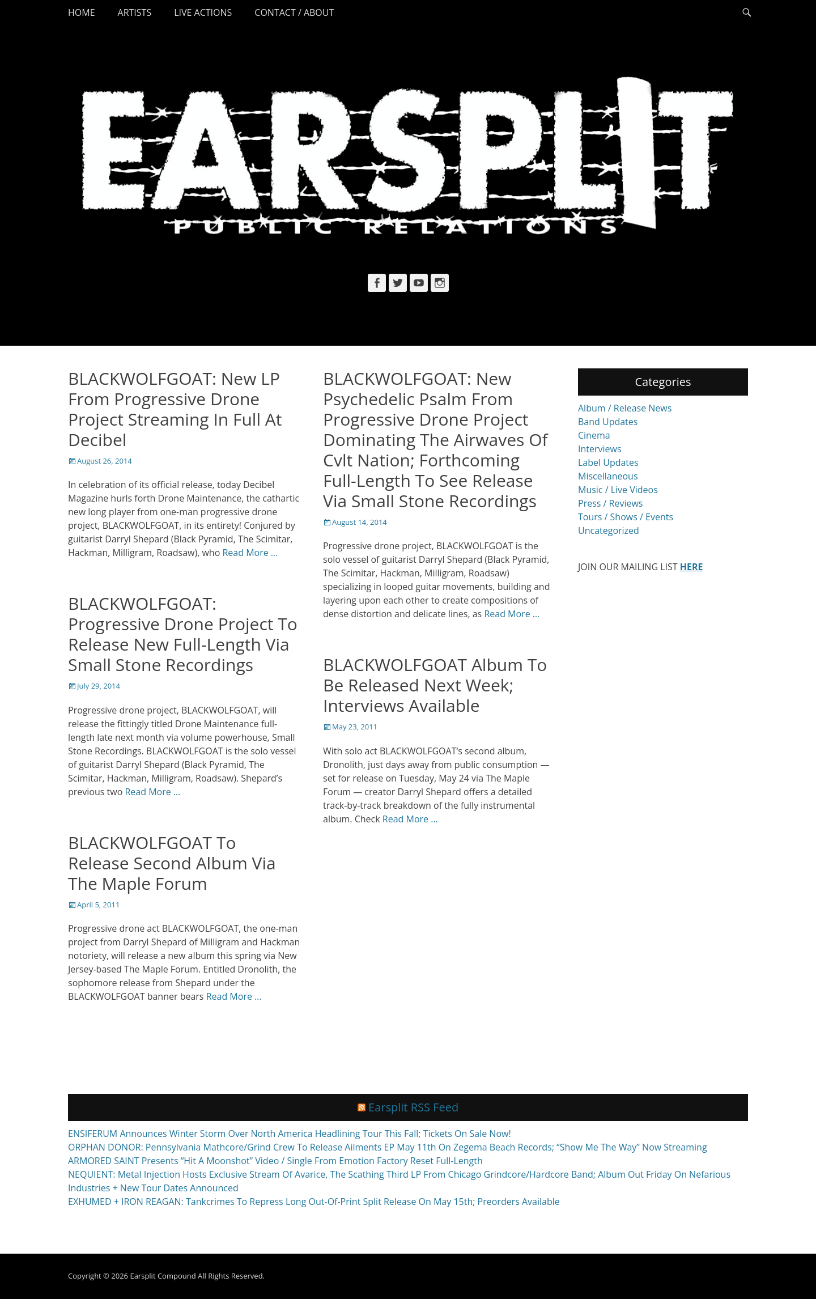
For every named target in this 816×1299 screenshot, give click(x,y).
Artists (135, 12)
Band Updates (608, 421)
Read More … (250, 552)
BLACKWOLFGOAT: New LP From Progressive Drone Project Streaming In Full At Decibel (175, 409)
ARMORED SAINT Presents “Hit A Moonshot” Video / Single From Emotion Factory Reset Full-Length (275, 1160)
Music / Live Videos (618, 489)
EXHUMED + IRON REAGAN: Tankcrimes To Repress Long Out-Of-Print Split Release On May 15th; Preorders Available (314, 1201)
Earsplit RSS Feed (413, 1107)
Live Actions (203, 12)
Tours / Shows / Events (625, 517)
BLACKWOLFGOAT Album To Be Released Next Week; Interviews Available (435, 685)
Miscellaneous (608, 476)
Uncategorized (608, 530)
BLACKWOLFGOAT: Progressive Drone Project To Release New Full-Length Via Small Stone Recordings (183, 634)
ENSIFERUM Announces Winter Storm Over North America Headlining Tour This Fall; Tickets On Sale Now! (289, 1133)
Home (81, 12)
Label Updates (608, 462)
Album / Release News (625, 408)
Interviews (600, 449)
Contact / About (294, 12)
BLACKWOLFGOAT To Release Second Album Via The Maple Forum (172, 863)
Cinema (594, 435)
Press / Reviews (610, 503)
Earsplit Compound (163, 1276)
